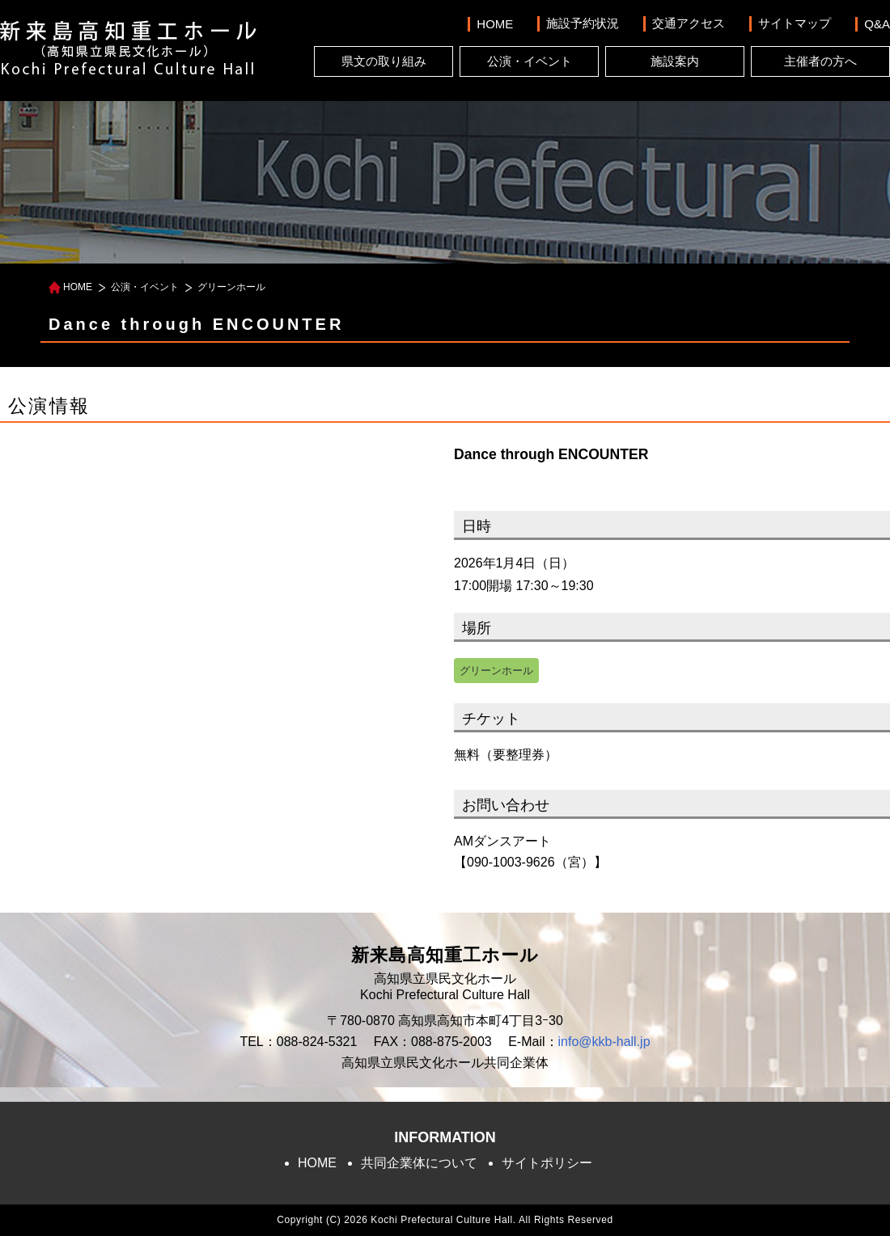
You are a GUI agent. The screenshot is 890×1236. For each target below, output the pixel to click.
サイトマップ (794, 23)
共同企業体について (419, 1163)
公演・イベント (529, 61)
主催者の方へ (820, 61)
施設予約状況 (582, 23)
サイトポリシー (547, 1163)
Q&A (877, 24)
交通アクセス (688, 23)
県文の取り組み (383, 61)
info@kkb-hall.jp (604, 1041)
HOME (495, 24)
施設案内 (675, 61)
